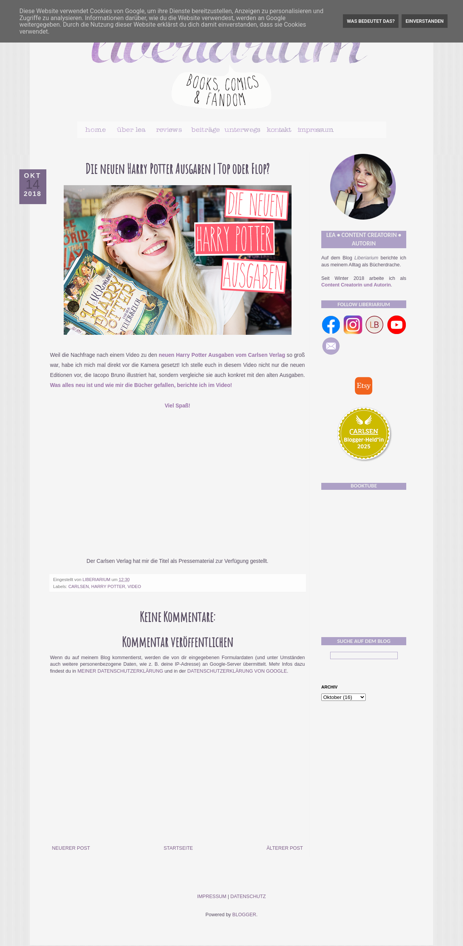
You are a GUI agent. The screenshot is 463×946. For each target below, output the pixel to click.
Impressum (211, 896)
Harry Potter (108, 586)
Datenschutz (248, 896)
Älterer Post (284, 848)
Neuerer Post (71, 848)
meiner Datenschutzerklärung (120, 671)
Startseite (178, 848)
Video (134, 586)
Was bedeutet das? (371, 21)
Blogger (244, 914)
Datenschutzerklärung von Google (237, 671)
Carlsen (78, 586)
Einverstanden (424, 21)
